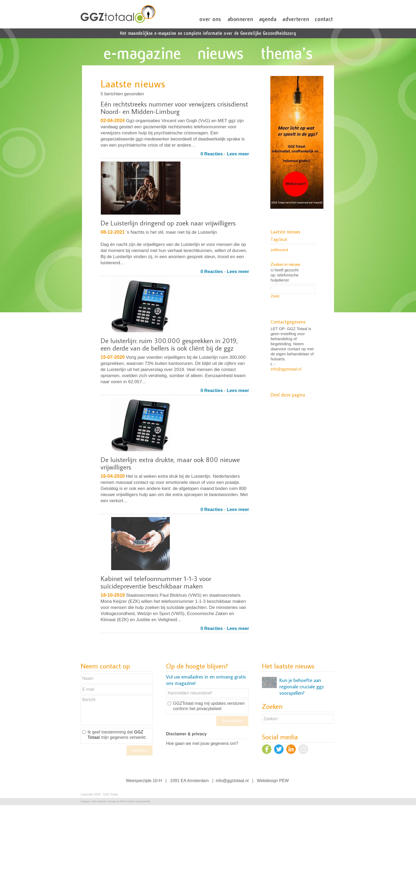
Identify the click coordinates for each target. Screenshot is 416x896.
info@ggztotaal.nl (286, 369)
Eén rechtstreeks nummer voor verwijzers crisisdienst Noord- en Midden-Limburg (174, 107)
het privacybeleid (205, 708)
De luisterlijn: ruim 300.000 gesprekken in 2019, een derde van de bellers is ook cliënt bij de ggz (169, 344)
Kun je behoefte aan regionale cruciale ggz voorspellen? (301, 686)
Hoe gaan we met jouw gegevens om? (202, 743)
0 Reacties (212, 153)
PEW (284, 780)
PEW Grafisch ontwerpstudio (135, 801)
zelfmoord (279, 250)
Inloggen (85, 801)
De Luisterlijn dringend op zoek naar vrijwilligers (168, 222)
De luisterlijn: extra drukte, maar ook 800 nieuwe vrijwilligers (170, 463)
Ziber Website (99, 801)
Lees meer (238, 153)
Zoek (275, 296)
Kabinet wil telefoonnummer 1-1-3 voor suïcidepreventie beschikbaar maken (156, 582)
